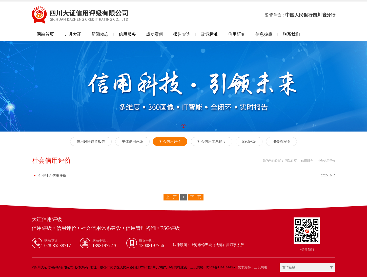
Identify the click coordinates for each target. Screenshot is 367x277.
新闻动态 (100, 34)
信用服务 (127, 34)
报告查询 (182, 34)
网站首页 (45, 34)
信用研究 (236, 34)
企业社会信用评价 (52, 175)
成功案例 (154, 34)
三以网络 (260, 267)
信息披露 (264, 34)
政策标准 (209, 34)
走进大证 (72, 34)
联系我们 (291, 34)
